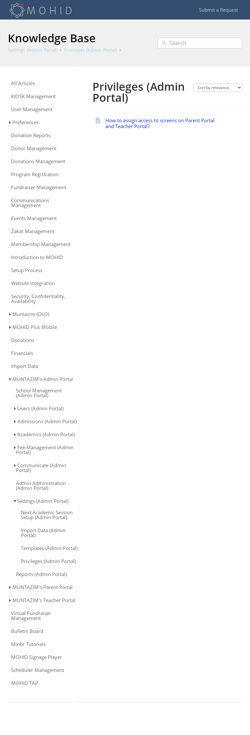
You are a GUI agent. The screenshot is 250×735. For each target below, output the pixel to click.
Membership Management (41, 244)
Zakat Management (32, 231)
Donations (22, 340)
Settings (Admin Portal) (33, 50)
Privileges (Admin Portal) (90, 50)
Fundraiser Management (38, 187)
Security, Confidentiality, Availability (38, 299)
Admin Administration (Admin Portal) (41, 486)
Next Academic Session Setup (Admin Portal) (47, 515)
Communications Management (30, 203)
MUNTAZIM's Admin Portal (42, 379)
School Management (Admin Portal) (39, 393)
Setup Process (26, 270)
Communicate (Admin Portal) (41, 467)
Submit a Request (218, 10)
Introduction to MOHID (37, 257)
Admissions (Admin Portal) (47, 421)
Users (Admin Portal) (40, 408)
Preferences (25, 122)
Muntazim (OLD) (30, 314)
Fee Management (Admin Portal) (45, 449)
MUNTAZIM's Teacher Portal (44, 600)
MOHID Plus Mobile (34, 327)
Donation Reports (30, 135)
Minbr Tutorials (28, 644)
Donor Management (33, 148)
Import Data (24, 366)
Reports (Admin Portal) (41, 574)
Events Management (34, 218)
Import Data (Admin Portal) (43, 533)
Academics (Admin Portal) (46, 434)
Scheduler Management (37, 670)
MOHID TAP (24, 683)
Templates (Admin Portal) (49, 548)
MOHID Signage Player (36, 657)
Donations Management (38, 161)
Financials (22, 353)
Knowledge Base (52, 38)
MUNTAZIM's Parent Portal (42, 587)
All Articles (23, 83)
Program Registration (35, 174)
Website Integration (33, 283)
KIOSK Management (33, 96)
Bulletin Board (27, 631)
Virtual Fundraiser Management (31, 616)
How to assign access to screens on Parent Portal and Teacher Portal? (160, 123)
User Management (31, 109)
